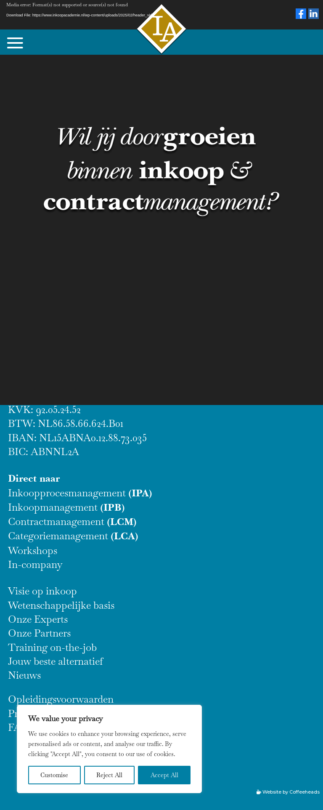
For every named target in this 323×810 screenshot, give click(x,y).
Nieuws (24, 675)
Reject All (109, 775)
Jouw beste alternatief (55, 661)
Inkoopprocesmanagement (80, 492)
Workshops (32, 550)
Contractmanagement (72, 521)
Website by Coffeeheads (291, 792)
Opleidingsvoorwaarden (61, 699)
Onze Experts (38, 619)
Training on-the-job (52, 647)
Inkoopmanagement (66, 507)
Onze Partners (39, 632)
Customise (54, 775)
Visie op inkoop (42, 590)
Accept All (164, 775)
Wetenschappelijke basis (61, 605)
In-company (35, 564)
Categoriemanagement (73, 535)
